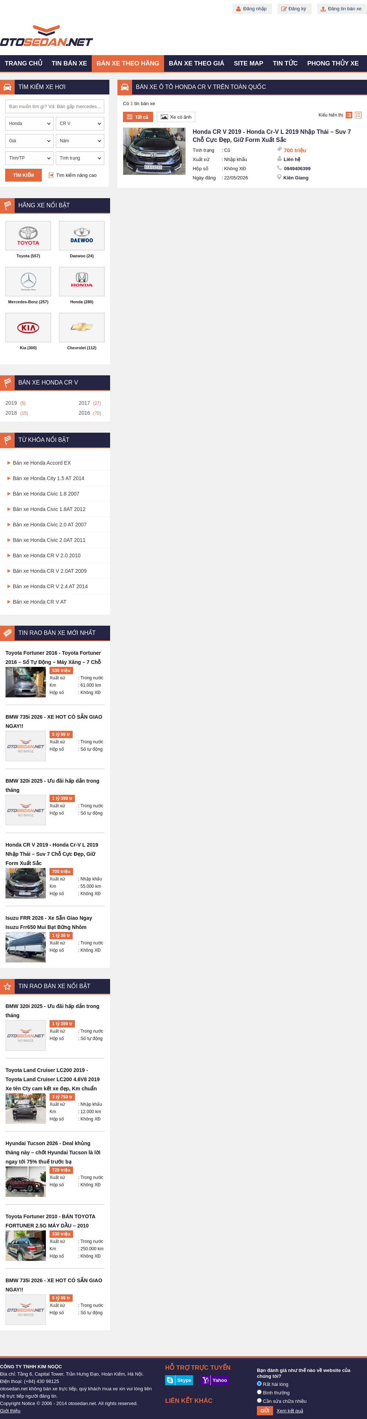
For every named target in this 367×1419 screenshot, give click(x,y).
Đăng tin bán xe (344, 8)
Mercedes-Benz (23, 302)
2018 (11, 413)
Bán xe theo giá (196, 63)
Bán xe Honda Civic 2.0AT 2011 (49, 540)
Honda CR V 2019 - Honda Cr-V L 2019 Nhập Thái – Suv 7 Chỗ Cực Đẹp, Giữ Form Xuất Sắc (52, 854)
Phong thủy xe (333, 63)
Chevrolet (76, 348)
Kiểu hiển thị (331, 115)
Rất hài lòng (272, 1384)
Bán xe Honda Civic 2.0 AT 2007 (50, 525)
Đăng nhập (254, 8)
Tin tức (285, 63)
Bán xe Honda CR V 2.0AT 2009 (50, 571)
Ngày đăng (204, 177)
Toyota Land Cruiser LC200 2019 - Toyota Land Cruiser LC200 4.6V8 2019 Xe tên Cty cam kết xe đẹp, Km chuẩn (53, 1079)
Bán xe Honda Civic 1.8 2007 (46, 494)
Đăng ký (297, 8)
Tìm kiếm (23, 175)
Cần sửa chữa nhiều (281, 1401)
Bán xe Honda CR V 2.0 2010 (46, 555)
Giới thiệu (10, 1410)
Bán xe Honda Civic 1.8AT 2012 (49, 509)
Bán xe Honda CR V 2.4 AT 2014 (50, 586)
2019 (11, 403)
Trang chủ (23, 63)
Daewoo (78, 256)
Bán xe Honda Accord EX (42, 463)
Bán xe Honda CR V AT (39, 602)
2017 (84, 403)
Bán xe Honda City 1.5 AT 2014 (48, 478)
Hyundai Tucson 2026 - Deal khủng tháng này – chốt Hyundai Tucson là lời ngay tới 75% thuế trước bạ (53, 1152)
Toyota (23, 256)
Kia (23, 348)
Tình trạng (203, 150)
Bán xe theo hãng (128, 63)
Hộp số (57, 692)
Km (53, 685)
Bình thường (273, 1392)
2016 (84, 413)
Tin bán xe (69, 63)
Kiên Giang (296, 177)
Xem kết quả (290, 1410)
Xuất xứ (57, 677)
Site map (248, 63)
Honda (76, 302)
